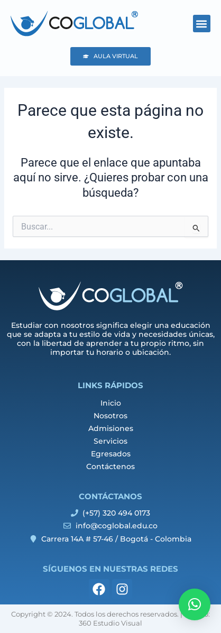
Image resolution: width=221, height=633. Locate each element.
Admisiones (110, 428)
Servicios (110, 441)
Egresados (111, 453)
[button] (201, 23)
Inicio (110, 403)
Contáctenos (110, 466)
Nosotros (110, 415)
